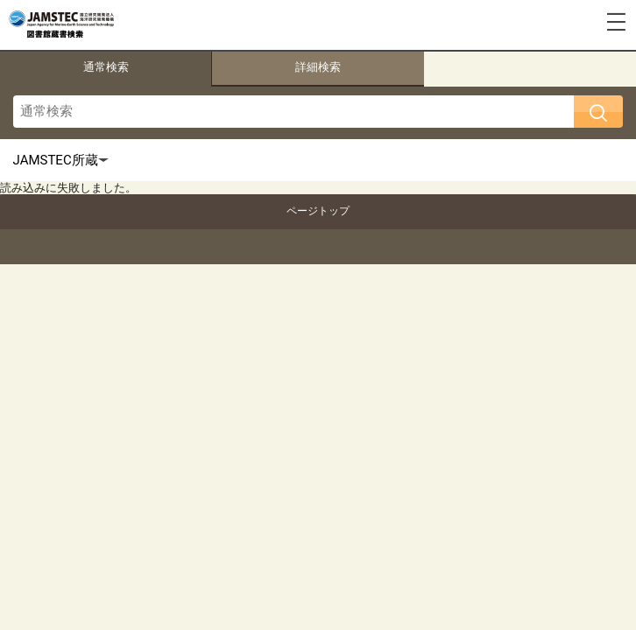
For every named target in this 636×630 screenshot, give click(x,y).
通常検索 (106, 67)
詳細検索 (318, 67)
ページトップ (318, 211)
